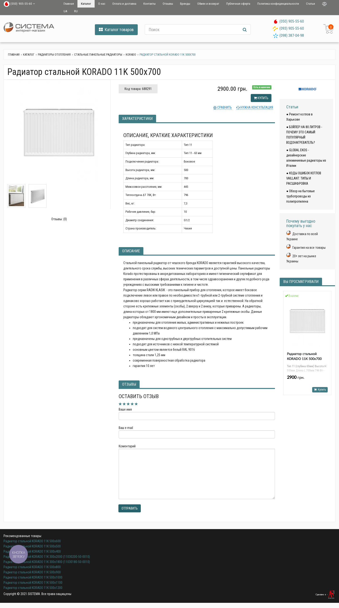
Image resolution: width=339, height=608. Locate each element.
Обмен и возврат (208, 3)
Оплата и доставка (124, 3)
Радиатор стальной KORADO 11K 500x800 (32, 567)
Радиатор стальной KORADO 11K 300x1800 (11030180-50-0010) (47, 562)
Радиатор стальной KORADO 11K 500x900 (32, 572)
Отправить (129, 508)
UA (65, 11)
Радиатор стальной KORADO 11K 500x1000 (33, 577)
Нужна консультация (256, 107)
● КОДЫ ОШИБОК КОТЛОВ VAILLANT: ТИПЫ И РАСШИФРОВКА (303, 178)
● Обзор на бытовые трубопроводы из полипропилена (300, 196)
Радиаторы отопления (54, 54)
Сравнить (224, 107)
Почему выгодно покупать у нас (300, 223)
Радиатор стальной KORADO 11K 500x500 (32, 546)
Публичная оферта (238, 3)
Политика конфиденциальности (278, 3)
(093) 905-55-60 (291, 28)
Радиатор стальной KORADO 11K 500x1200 (33, 588)
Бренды (185, 3)
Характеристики (137, 118)
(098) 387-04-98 (291, 35)
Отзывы (168, 3)
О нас (101, 3)
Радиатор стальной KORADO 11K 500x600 (32, 541)
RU (76, 11)
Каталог (86, 3)
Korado (131, 54)
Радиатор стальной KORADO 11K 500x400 (32, 551)
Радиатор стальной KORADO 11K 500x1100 (33, 582)
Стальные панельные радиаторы (98, 54)
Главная (69, 3)
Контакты (149, 3)
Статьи (310, 3)
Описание (131, 251)
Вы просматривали (301, 281)
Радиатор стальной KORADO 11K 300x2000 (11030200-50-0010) (47, 557)
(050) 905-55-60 (291, 21)
